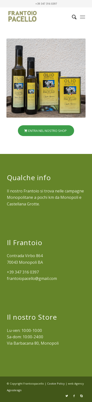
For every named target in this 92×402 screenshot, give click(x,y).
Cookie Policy (56, 383)
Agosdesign (14, 390)
